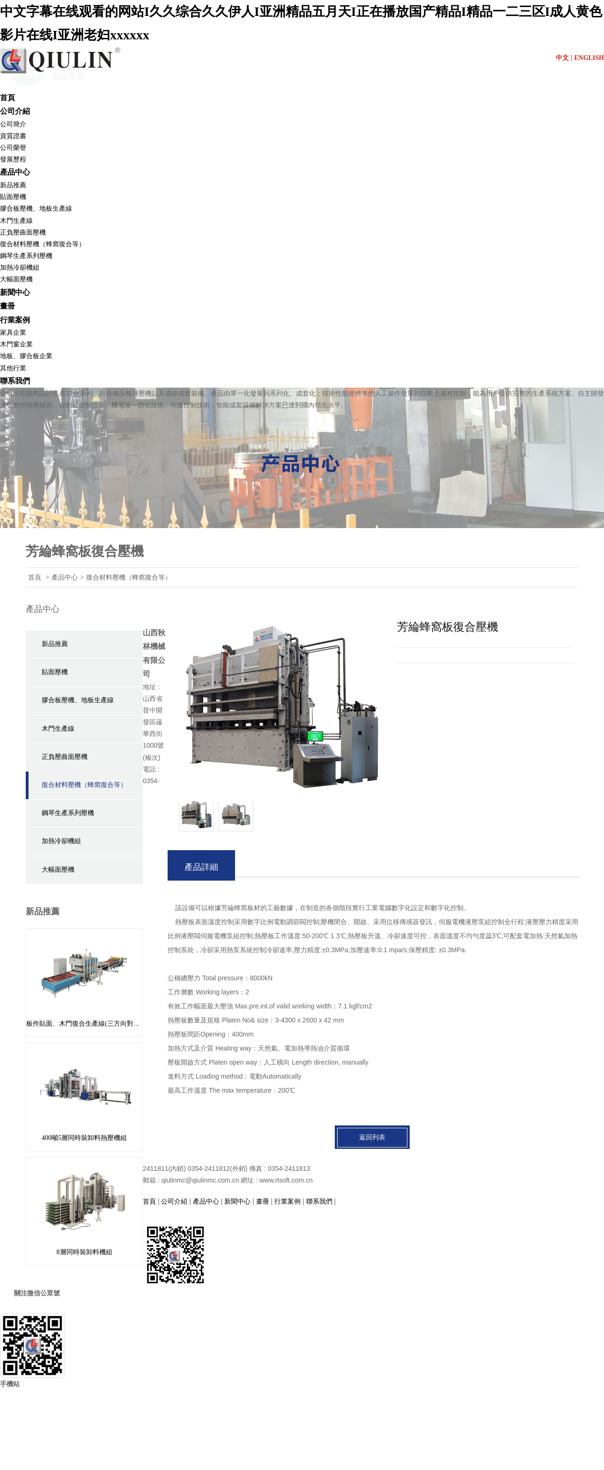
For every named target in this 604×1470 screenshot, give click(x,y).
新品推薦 (13, 185)
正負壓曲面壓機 (23, 232)
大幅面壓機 (16, 279)
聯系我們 (15, 380)
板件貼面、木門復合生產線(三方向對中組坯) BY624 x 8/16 (110, 1023)
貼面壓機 (13, 196)
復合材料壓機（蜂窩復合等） (42, 244)
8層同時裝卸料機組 (84, 1252)
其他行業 (13, 368)
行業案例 (15, 320)
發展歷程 (13, 159)
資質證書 (13, 136)
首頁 (7, 97)
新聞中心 (15, 292)
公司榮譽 (13, 147)
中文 (562, 57)
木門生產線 (16, 220)
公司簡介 (13, 124)
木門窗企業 (16, 344)
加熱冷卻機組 (19, 267)
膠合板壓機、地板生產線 (78, 700)
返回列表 (372, 1137)
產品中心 (15, 172)
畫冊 (7, 305)
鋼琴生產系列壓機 (26, 255)
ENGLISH (589, 57)
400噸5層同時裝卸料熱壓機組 (84, 1137)
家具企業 (13, 332)
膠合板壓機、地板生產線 (36, 208)
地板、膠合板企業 (26, 356)
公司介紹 (15, 111)
